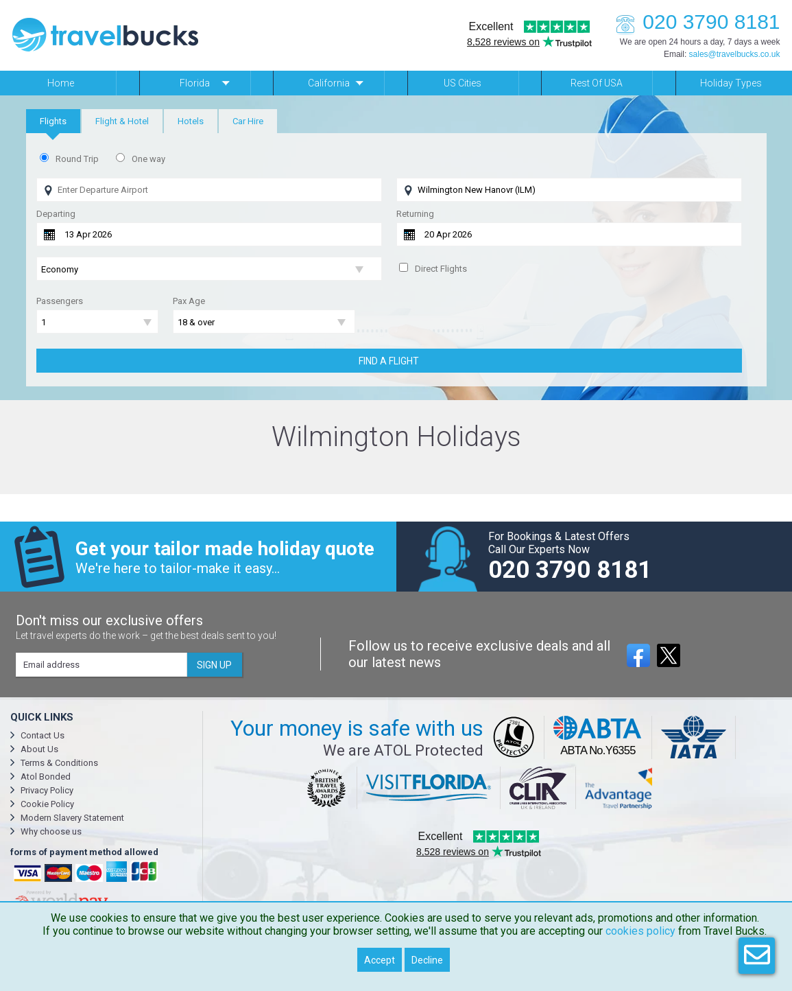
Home (60, 83)
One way (148, 159)
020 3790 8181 (694, 21)
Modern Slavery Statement (72, 818)
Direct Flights (441, 269)
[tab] (53, 121)
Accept (379, 960)
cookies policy (640, 930)
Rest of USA (597, 83)
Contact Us (42, 735)
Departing (55, 214)
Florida (195, 83)
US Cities (462, 83)
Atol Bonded (46, 776)
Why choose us (51, 831)
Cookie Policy (47, 804)
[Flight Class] (209, 269)
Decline (427, 960)
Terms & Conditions (59, 763)
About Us (39, 749)
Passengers (59, 301)
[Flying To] (569, 190)
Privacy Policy (47, 790)
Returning (415, 214)
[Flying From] (209, 190)
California (329, 83)
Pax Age (189, 301)
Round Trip (77, 159)
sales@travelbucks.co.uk (734, 54)
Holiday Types (731, 83)
